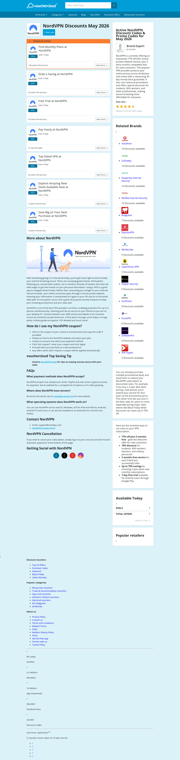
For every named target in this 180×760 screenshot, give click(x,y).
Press (35, 635)
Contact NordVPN (40, 419)
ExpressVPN (128, 232)
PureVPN (126, 318)
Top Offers (95, 14)
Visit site (121, 101)
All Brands (37, 606)
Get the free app (40, 638)
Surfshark (127, 301)
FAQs (31, 370)
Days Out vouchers (41, 594)
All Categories (39, 603)
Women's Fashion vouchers (45, 597)
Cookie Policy (38, 644)
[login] (125, 106)
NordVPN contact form (43, 428)
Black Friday (38, 574)
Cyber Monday (39, 577)
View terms (101, 65)
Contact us (37, 619)
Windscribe (127, 249)
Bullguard (127, 215)
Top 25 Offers (39, 565)
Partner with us (39, 641)
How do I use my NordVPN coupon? (54, 326)
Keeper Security (130, 283)
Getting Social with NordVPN (49, 448)
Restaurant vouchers (134, 14)
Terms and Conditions (43, 623)
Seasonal (72, 14)
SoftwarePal (128, 335)
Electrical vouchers (41, 600)
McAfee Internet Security (134, 198)
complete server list (64, 396)
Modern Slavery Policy (43, 632)
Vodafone (127, 143)
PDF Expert (127, 352)
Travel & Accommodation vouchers (49, 590)
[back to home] (42, 5)
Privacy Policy (38, 616)
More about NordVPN (43, 238)
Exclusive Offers (112, 14)
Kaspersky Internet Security (131, 179)
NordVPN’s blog (49, 361)
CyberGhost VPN (130, 266)
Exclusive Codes (40, 568)
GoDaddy (126, 160)
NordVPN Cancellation (44, 434)
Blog (83, 14)
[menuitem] (41, 15)
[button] (41, 15)
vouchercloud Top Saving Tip (49, 356)
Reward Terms (39, 626)
